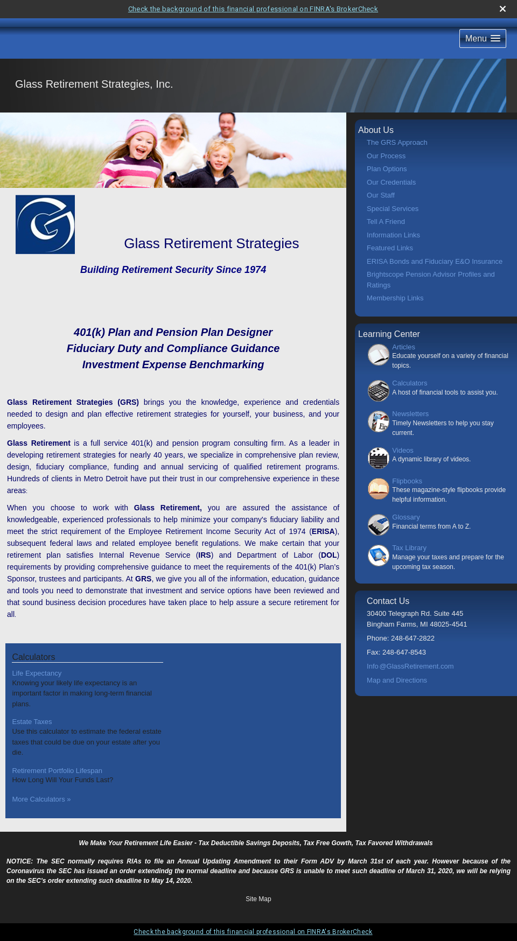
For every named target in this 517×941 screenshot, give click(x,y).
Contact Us (388, 601)
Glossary (406, 517)
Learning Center (389, 334)
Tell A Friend (386, 221)
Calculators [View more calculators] (33, 657)
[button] (482, 38)
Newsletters (410, 414)
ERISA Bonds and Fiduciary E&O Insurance (434, 261)
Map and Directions (397, 680)
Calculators (409, 383)
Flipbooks (407, 481)
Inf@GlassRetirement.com (410, 666)
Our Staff (381, 195)
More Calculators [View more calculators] (41, 799)
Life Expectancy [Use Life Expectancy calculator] (36, 673)
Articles (403, 347)
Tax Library (409, 548)
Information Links (393, 235)
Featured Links (390, 248)
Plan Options (387, 169)
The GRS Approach (397, 142)
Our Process (386, 156)
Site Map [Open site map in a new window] (258, 899)
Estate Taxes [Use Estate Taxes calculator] (32, 722)
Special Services (392, 209)
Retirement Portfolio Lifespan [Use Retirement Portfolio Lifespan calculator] (57, 771)
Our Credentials (391, 182)
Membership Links (395, 298)
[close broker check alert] (502, 8)
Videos (403, 450)
